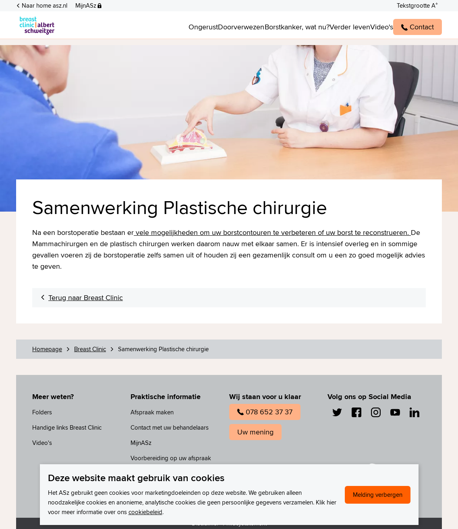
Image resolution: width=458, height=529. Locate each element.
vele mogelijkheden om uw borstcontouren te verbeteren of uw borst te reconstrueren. (272, 232)
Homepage (47, 349)
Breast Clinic (90, 349)
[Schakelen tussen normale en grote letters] (417, 5)
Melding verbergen (377, 494)
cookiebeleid (145, 512)
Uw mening (255, 432)
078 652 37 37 (264, 412)
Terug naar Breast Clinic (85, 297)
